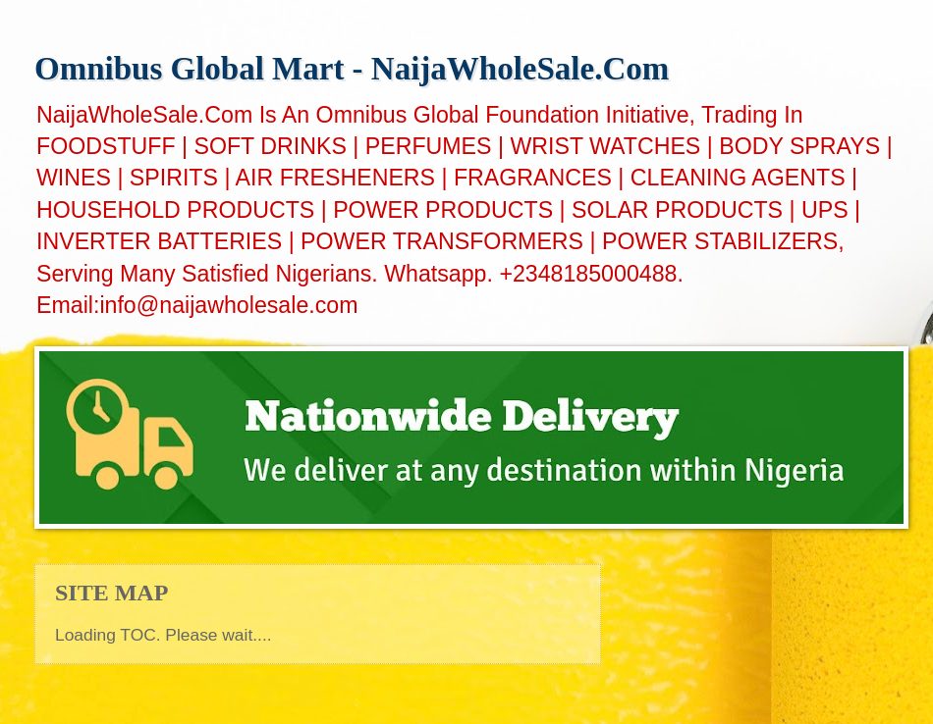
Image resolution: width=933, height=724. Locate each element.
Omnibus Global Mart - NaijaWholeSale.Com (351, 68)
